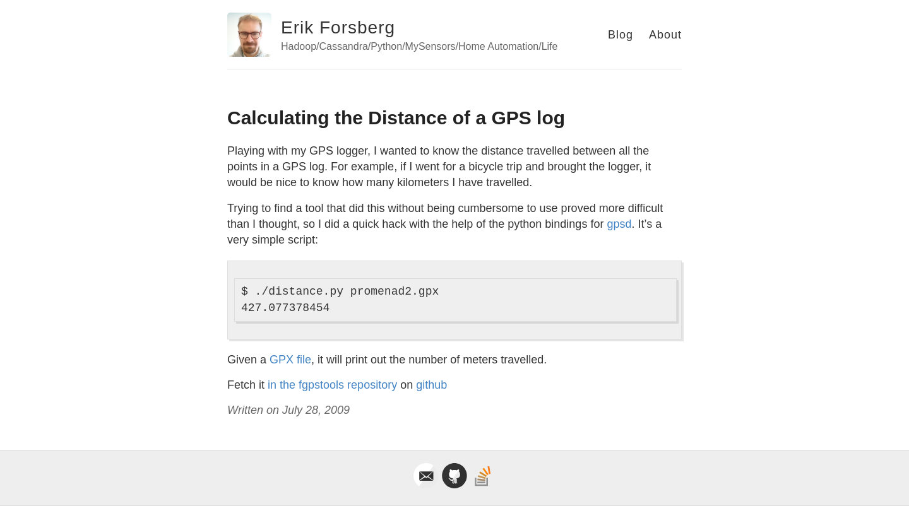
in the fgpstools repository (332, 385)
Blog (620, 34)
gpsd (619, 224)
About (665, 34)
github (431, 385)
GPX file (290, 359)
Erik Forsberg (338, 27)
